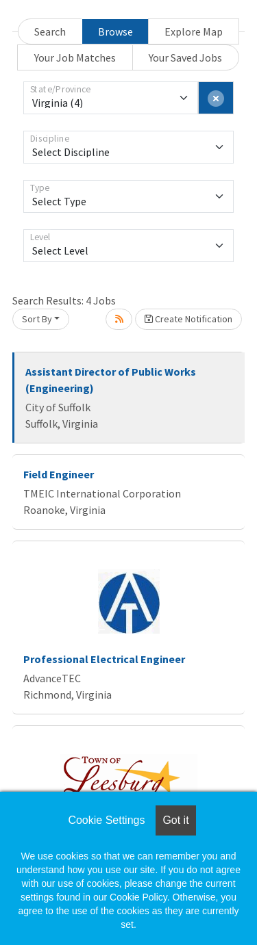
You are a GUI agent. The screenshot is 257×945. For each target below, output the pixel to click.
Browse (115, 31)
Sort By (37, 319)
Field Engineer (58, 474)
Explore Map (193, 31)
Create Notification (188, 319)
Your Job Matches (75, 57)
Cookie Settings (106, 820)
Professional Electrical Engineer (104, 659)
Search (50, 31)
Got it (175, 820)
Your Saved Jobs (185, 57)
